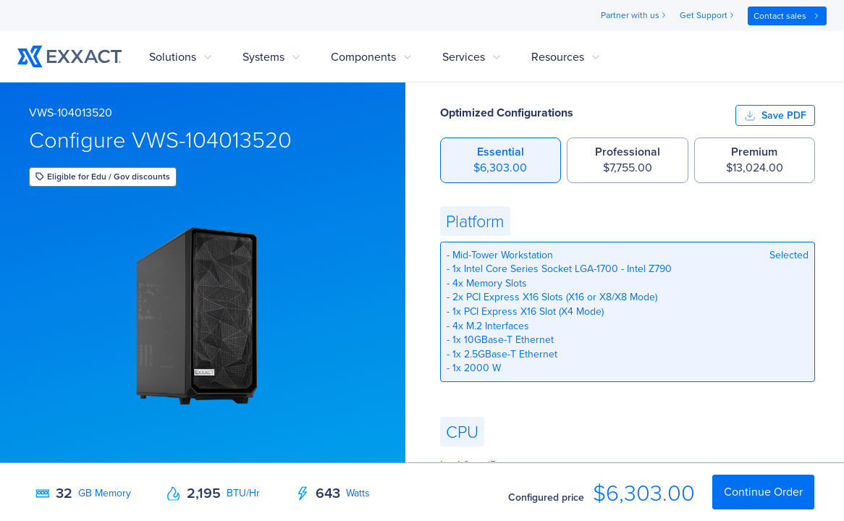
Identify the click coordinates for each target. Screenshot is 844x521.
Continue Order (763, 491)
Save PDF (775, 115)
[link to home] (69, 56)
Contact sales (787, 15)
